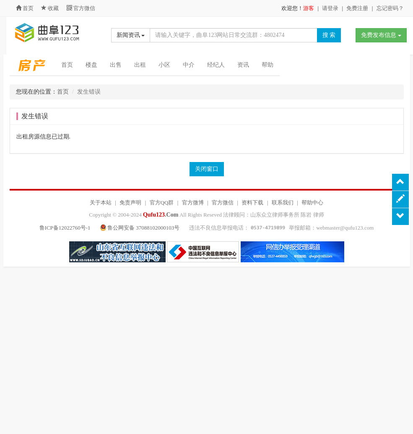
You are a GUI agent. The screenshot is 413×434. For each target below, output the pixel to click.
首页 (25, 8)
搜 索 (329, 35)
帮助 (267, 65)
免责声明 (130, 202)
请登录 (330, 8)
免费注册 (357, 8)
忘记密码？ (390, 8)
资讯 (243, 65)
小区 (164, 65)
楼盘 (91, 65)
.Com (160, 215)
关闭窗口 (206, 169)
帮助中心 (312, 202)
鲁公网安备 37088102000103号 (140, 228)
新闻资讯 (131, 35)
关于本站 (101, 202)
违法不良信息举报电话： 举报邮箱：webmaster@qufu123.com (281, 228)
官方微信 (81, 8)
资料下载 (252, 202)
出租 (140, 65)
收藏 (50, 8)
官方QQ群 (162, 202)
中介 (189, 65)
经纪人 (216, 65)
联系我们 (283, 202)
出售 (116, 65)
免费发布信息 (381, 35)
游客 (308, 8)
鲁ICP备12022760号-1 (65, 228)
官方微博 (193, 202)
